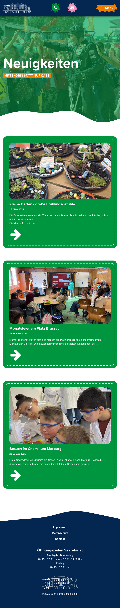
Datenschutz (60, 533)
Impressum (60, 527)
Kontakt (60, 539)
